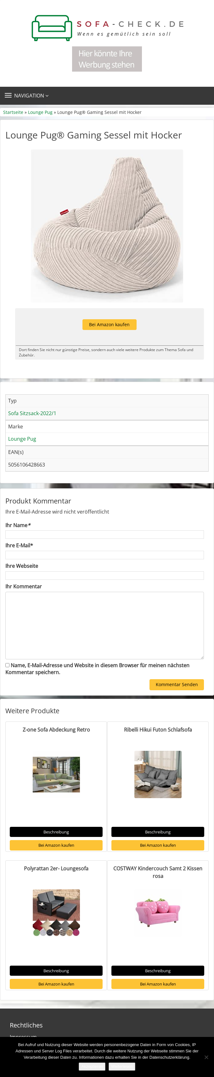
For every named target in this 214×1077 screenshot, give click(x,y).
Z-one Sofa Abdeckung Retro (56, 729)
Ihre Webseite (21, 565)
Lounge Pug (40, 112)
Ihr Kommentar (23, 586)
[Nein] (206, 1057)
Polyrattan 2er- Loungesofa (56, 868)
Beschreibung (56, 832)
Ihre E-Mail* (19, 545)
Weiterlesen (121, 1066)
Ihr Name (17, 525)
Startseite (13, 112)
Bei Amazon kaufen (109, 324)
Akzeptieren (92, 1066)
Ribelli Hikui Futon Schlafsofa (158, 729)
